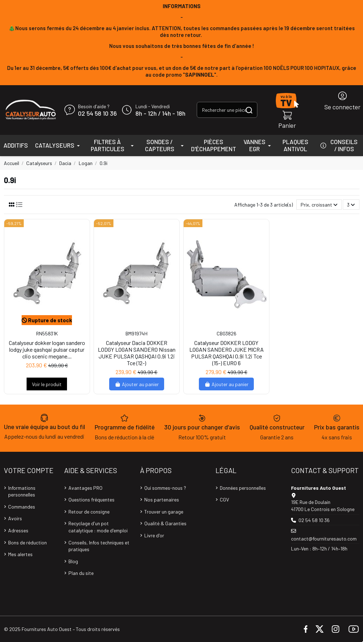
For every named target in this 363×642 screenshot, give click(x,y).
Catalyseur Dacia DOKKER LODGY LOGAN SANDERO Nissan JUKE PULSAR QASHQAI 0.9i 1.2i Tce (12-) (136, 353)
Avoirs (15, 518)
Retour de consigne (89, 512)
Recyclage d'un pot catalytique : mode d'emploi (98, 526)
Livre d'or (154, 535)
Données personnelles (243, 488)
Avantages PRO (85, 488)
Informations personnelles (21, 491)
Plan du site (81, 573)
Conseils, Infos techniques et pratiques (98, 546)
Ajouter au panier (137, 384)
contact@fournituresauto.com (324, 539)
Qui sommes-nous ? (165, 488)
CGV (224, 499)
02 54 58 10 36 (97, 113)
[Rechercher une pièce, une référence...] (249, 110)
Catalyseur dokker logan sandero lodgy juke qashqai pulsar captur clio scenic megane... (47, 349)
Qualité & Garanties (165, 523)
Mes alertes (20, 554)
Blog (73, 561)
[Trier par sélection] (319, 204)
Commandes (21, 507)
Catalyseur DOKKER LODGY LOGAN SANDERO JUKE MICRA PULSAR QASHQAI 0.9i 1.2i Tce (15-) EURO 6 (226, 353)
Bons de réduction (27, 542)
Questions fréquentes (91, 499)
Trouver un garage (163, 512)
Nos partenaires (161, 499)
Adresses (18, 530)
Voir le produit (47, 384)
